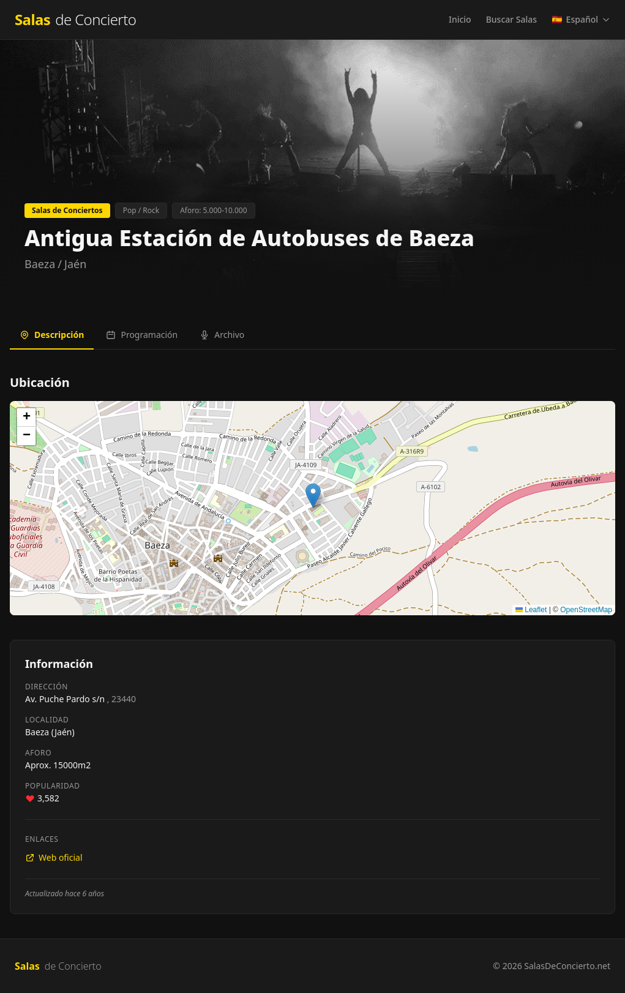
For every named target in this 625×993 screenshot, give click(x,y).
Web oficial (54, 857)
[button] (313, 495)
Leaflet (531, 609)
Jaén (75, 264)
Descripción (52, 334)
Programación (142, 334)
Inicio (460, 19)
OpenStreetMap (586, 609)
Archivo (222, 334)
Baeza (39, 264)
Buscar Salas (511, 19)
